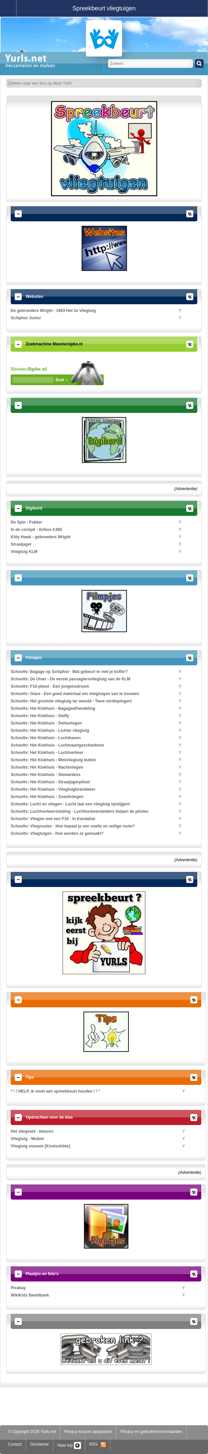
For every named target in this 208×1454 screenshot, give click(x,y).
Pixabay (18, 1287)
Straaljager (21, 544)
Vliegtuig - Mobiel (27, 1138)
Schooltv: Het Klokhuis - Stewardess (46, 774)
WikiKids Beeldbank (30, 1295)
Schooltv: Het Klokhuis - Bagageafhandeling (53, 708)
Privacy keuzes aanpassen (88, 1431)
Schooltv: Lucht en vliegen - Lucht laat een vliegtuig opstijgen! (70, 804)
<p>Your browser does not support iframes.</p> (57, 372)
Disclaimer (39, 1444)
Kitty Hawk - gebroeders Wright (40, 537)
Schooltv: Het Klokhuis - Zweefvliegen (47, 796)
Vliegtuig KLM (24, 551)
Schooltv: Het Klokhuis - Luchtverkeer (47, 752)
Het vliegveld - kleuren (32, 1131)
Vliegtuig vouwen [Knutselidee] (40, 1146)
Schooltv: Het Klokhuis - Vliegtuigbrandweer (53, 789)
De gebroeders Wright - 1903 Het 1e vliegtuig (53, 310)
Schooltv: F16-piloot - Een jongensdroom (50, 686)
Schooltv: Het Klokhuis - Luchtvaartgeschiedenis (57, 745)
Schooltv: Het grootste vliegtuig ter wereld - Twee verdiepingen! (71, 701)
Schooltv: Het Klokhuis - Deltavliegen (46, 723)
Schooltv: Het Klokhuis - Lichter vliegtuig (50, 730)
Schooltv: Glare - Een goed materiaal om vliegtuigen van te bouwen (75, 693)
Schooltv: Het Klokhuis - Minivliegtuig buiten (53, 760)
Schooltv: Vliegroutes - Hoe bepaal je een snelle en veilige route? (73, 826)
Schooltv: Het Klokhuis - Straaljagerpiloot (50, 782)
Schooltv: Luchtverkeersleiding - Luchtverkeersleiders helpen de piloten (79, 811)
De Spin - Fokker (26, 522)
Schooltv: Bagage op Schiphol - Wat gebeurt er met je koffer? (69, 671)
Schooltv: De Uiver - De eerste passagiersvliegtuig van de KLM (70, 679)
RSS (97, 1444)
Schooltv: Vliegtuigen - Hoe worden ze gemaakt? (57, 833)
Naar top (69, 1445)
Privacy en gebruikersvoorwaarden (151, 1431)
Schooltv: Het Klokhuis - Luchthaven (46, 738)
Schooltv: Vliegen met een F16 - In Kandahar (53, 818)
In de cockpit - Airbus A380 (36, 529)
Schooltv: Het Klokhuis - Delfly (40, 715)
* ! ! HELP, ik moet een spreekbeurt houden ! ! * (55, 1091)
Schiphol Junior (26, 318)
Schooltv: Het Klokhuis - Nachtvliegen (47, 767)
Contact (15, 1444)
